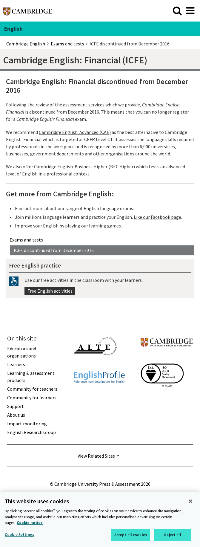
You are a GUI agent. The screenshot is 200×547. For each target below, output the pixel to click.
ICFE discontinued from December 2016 (54, 250)
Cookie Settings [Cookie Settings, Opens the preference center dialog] (19, 535)
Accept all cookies (130, 535)
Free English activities (50, 291)
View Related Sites (96, 456)
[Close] (190, 502)
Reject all (172, 535)
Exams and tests (26, 240)
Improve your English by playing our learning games (68, 226)
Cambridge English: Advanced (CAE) (75, 132)
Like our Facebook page (157, 217)
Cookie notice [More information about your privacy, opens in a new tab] (30, 523)
